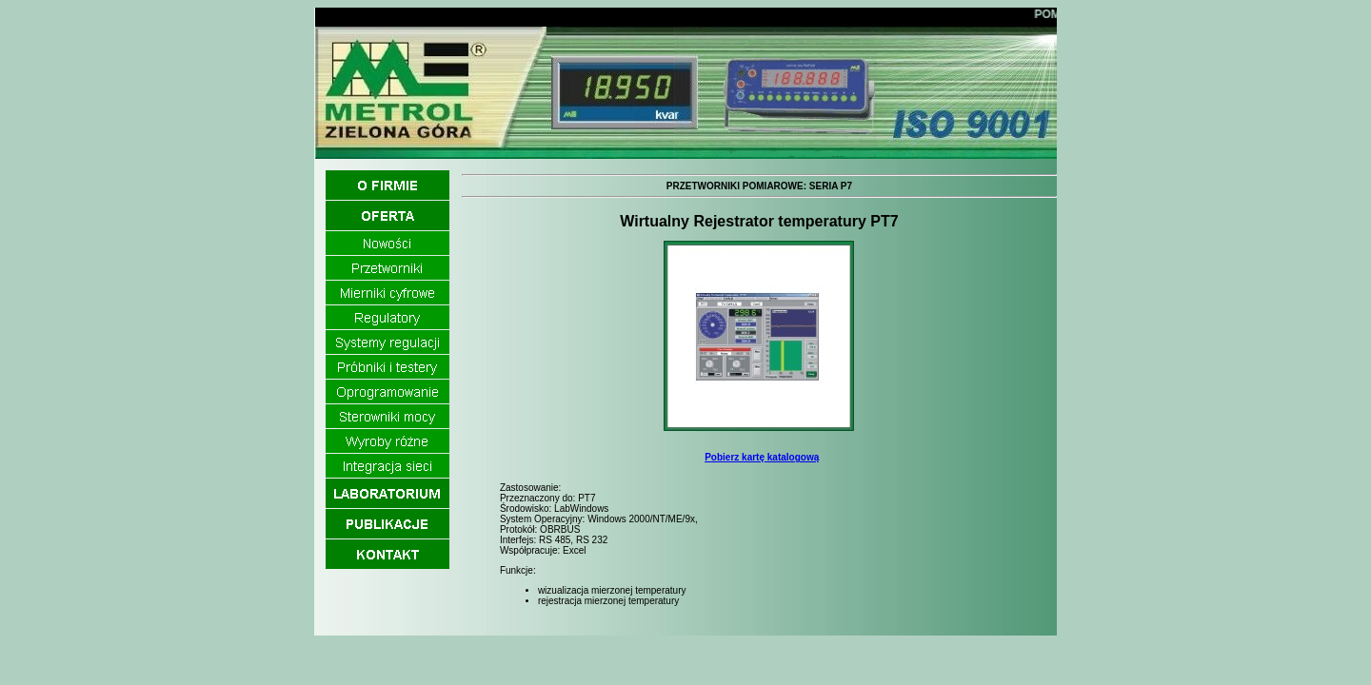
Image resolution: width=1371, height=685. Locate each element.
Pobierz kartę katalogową (762, 457)
